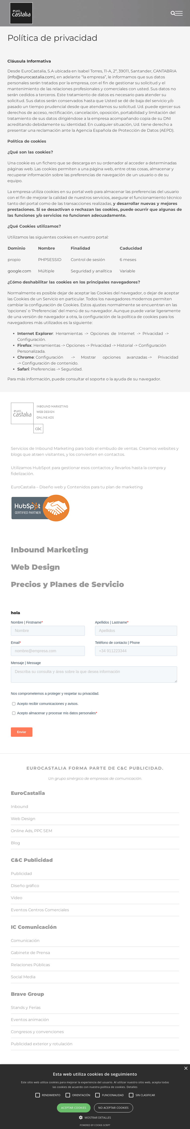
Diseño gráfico (25, 885)
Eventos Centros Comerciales (40, 910)
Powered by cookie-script (95, 1125)
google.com (19, 271)
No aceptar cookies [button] (113, 1107)
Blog (15, 843)
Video (16, 897)
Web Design (35, 567)
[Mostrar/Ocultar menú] (179, 13)
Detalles (132, 1087)
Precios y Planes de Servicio (67, 584)
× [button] (186, 1068)
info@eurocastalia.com (31, 77)
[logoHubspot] (40, 496)
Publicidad (21, 873)
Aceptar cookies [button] (73, 1107)
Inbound (19, 806)
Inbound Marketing (49, 549)
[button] (95, 1117)
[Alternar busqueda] (173, 13)
